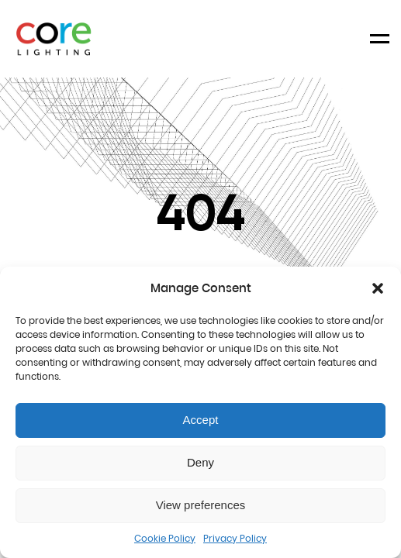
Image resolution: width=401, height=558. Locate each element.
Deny (200, 462)
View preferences (201, 505)
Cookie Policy (164, 538)
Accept (201, 419)
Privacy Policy (235, 538)
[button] (377, 288)
